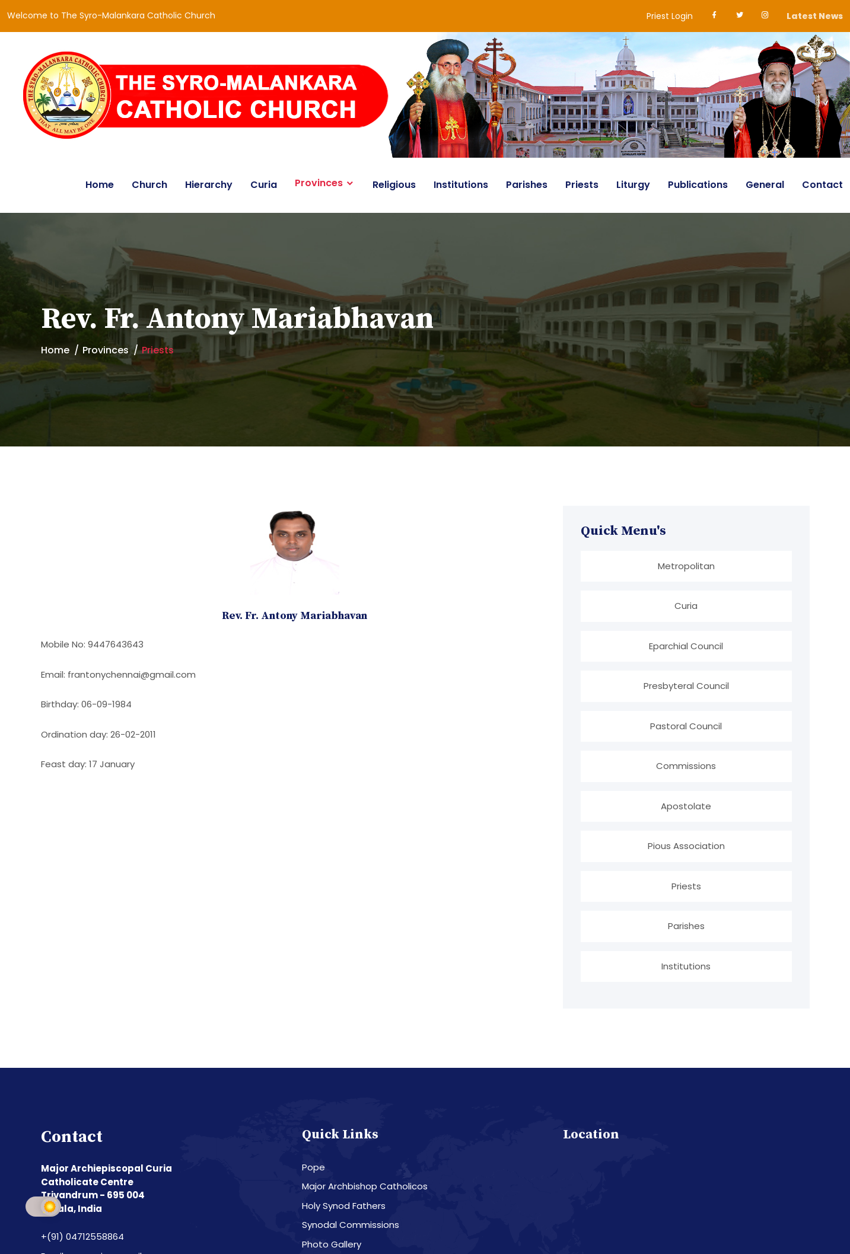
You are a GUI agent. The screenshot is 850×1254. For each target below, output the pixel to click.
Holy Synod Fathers (344, 1204)
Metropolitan (686, 566)
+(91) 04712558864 (82, 1235)
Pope (313, 1165)
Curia (263, 185)
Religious (394, 185)
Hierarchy (209, 185)
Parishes (526, 185)
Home (99, 185)
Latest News (815, 16)
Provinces (319, 183)
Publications (698, 185)
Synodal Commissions (350, 1223)
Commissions (686, 765)
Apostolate (686, 805)
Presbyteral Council (686, 685)
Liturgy (633, 185)
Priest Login (670, 16)
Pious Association (686, 844)
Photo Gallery (331, 1242)
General (765, 185)
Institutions (461, 185)
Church (149, 185)
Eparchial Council (686, 645)
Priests (581, 185)
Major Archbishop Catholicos (365, 1184)
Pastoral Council (686, 725)
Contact (822, 185)
